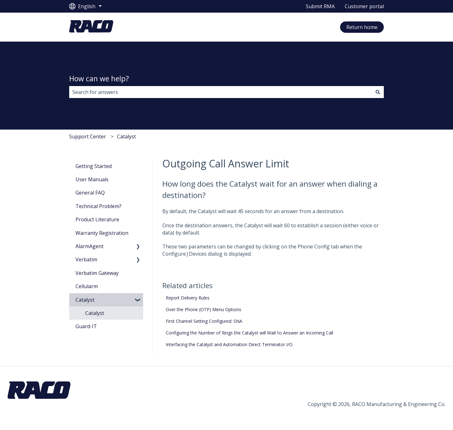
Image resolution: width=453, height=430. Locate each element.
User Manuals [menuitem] (92, 179)
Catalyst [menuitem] (85, 299)
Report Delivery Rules (188, 298)
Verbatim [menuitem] (86, 259)
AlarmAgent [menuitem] (89, 246)
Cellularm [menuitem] (87, 286)
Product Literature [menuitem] (97, 219)
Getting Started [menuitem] (94, 166)
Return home (362, 27)
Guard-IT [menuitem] (86, 326)
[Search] (378, 92)
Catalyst (126, 136)
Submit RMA (320, 6)
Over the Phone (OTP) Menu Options (203, 309)
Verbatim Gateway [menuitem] (97, 273)
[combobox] (220, 92)
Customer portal (364, 6)
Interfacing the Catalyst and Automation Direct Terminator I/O (229, 344)
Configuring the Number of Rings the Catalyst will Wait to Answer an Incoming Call (249, 333)
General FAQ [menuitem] (90, 192)
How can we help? (99, 78)
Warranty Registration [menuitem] (102, 233)
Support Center (87, 136)
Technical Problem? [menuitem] (98, 206)
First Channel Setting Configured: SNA (204, 321)
